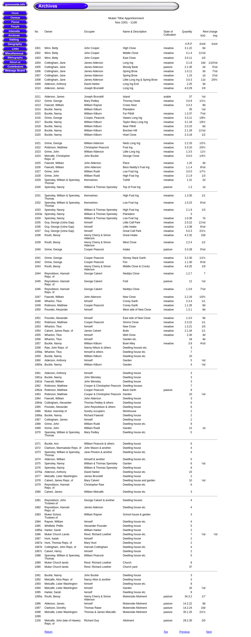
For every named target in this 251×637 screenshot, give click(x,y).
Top (166, 631)
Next (209, 631)
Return (49, 631)
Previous (184, 631)
